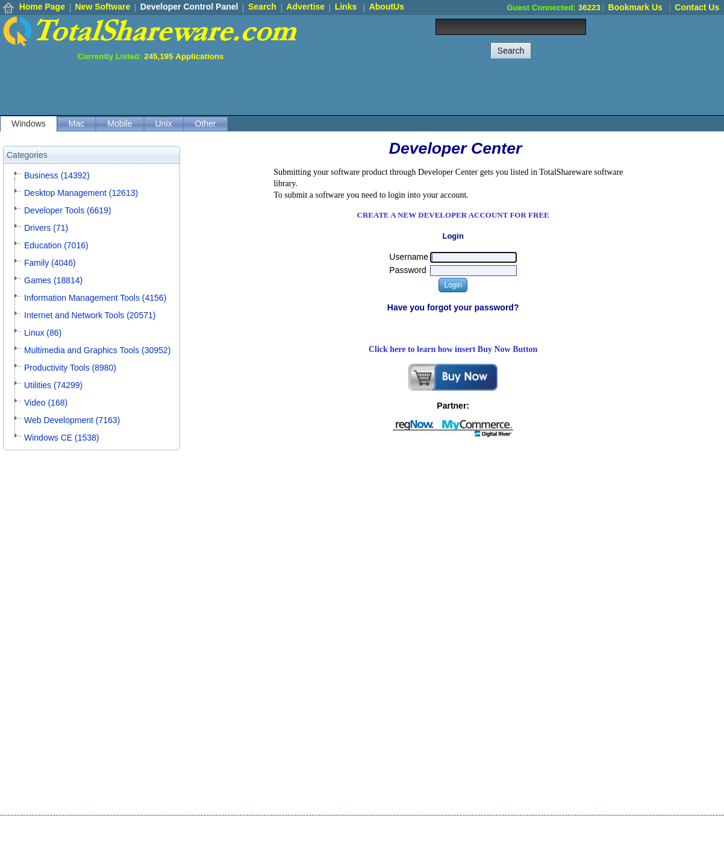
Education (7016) (56, 245)
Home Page (42, 6)
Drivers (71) (46, 228)
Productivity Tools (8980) (70, 367)
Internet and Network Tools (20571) (89, 315)
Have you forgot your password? (453, 307)
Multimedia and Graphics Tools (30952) (97, 350)
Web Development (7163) (72, 420)
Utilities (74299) (53, 385)
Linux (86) (42, 333)
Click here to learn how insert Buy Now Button (453, 349)
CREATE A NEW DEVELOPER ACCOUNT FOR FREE (453, 214)
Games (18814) (53, 280)
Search (262, 6)
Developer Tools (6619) (67, 210)
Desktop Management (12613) (81, 193)
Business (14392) (57, 175)
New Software (102, 6)
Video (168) (45, 402)
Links (346, 6)
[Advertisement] (505, 88)
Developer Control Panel (189, 6)
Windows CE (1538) (61, 437)
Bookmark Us (635, 7)
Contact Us (697, 7)
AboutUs (386, 6)
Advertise (305, 6)
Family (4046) (50, 263)
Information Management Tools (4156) (95, 298)
